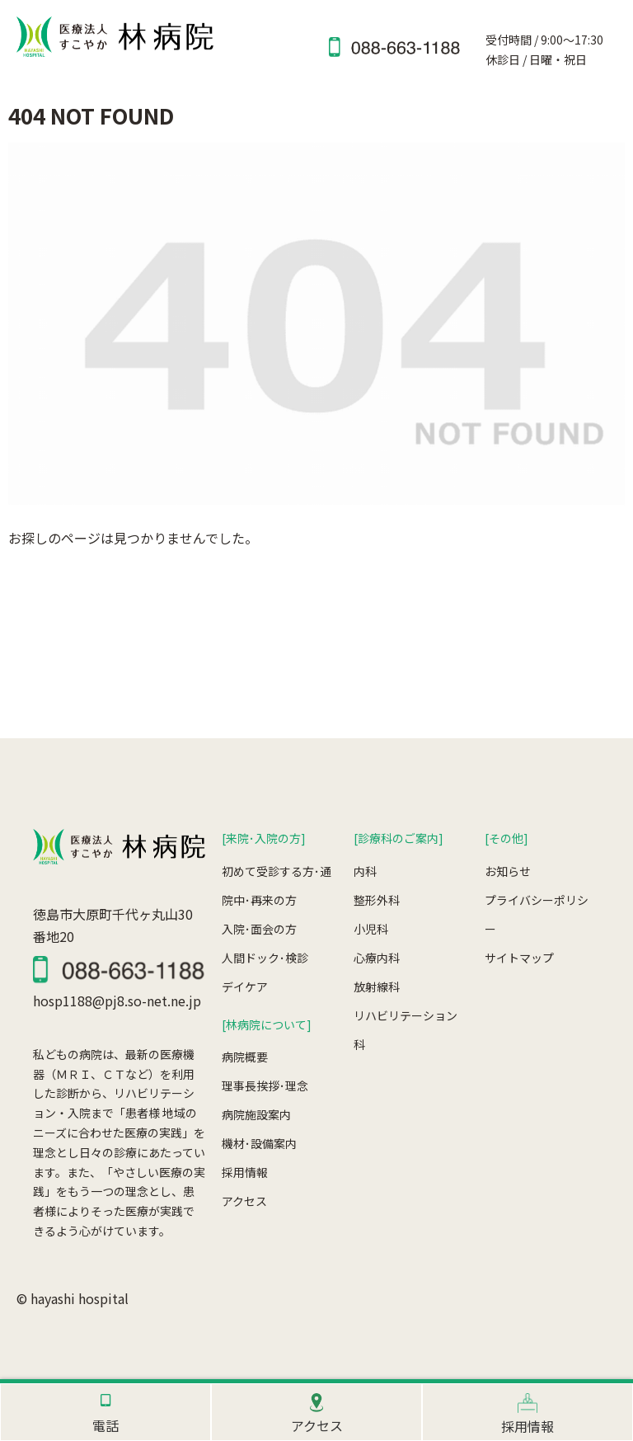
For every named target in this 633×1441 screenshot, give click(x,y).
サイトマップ (519, 957)
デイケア (245, 986)
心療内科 (377, 957)
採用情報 (245, 1172)
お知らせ (508, 871)
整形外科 (377, 900)
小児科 (371, 929)
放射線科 (377, 986)
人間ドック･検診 (265, 957)
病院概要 (245, 1056)
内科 (365, 871)
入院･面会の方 (259, 929)
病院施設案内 (256, 1114)
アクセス (244, 1201)
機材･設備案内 (259, 1143)
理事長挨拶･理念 (265, 1085)
